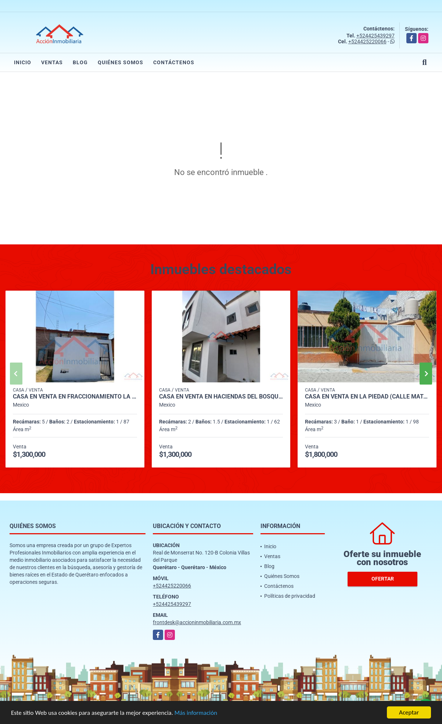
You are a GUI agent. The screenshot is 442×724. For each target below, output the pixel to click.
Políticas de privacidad (289, 596)
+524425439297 (375, 36)
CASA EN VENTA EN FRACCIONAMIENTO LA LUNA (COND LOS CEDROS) (75, 397)
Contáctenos (173, 62)
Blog (80, 62)
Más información (196, 713)
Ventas (52, 62)
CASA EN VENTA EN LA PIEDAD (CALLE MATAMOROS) (367, 397)
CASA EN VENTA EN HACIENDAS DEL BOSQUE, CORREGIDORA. (221, 397)
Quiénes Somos (120, 62)
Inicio (22, 62)
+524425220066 (367, 41)
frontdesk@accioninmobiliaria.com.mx (197, 622)
